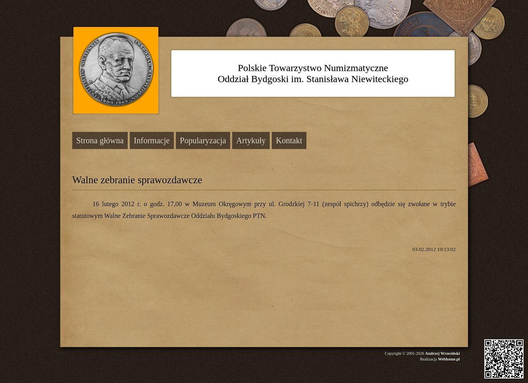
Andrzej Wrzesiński (442, 353)
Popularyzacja (203, 140)
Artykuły (251, 140)
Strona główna (100, 140)
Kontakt (289, 140)
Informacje (152, 140)
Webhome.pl (449, 359)
